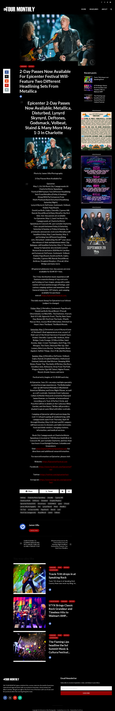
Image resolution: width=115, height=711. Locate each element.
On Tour (23, 509)
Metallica (63, 507)
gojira (60, 504)
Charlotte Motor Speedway (36, 498)
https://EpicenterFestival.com (53, 295)
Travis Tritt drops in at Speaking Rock (62, 575)
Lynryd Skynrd (47, 507)
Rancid (53, 509)
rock (59, 509)
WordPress (80, 706)
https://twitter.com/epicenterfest (54, 474)
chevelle (50, 498)
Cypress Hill (59, 498)
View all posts (34, 530)
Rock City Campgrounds (28, 512)
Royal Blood (42, 512)
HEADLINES (93, 9)
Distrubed (44, 501)
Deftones (36, 501)
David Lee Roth (25, 501)
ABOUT (104, 9)
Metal (56, 507)
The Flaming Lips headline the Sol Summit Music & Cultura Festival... (59, 647)
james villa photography (28, 507)
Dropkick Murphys (55, 501)
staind (50, 512)
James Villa (24, 96)
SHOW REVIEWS (53, 570)
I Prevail (66, 504)
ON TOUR (31, 66)
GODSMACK (52, 504)
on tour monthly (33, 509)
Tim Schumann (55, 589)
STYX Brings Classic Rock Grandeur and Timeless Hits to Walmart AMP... (61, 610)
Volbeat (57, 512)
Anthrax (23, 498)
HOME (83, 9)
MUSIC (59, 567)
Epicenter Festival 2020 (28, 504)
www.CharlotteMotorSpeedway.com (51, 449)
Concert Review (54, 601)
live (39, 507)
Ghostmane (42, 504)
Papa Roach (44, 509)
